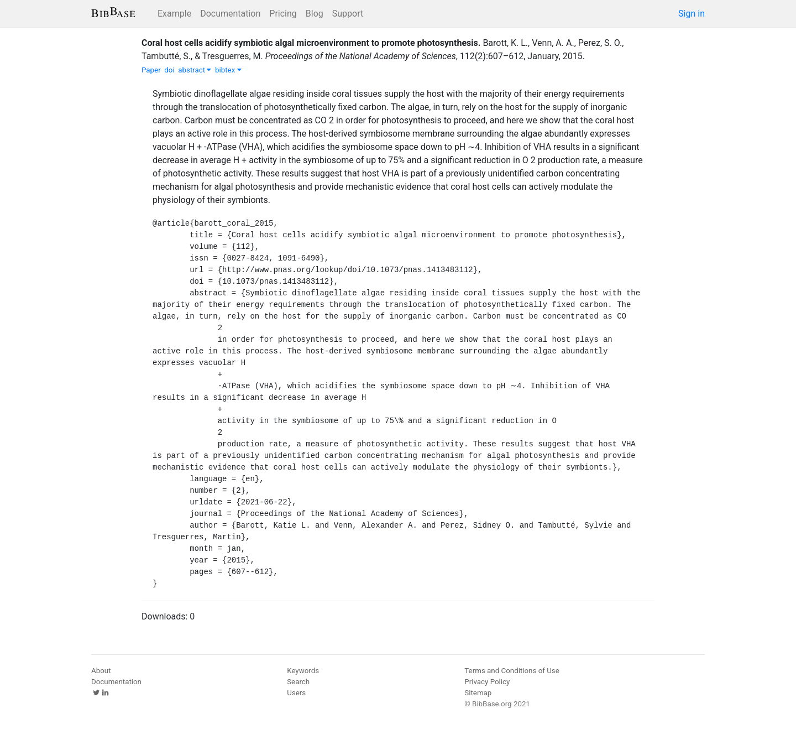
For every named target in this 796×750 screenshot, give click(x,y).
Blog (314, 13)
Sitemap (477, 693)
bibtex (228, 70)
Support (347, 13)
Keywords (303, 670)
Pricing (283, 13)
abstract (194, 70)
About (101, 670)
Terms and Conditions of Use (511, 670)
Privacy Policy (487, 682)
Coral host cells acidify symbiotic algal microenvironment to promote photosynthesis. (311, 43)
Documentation (230, 13)
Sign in (691, 13)
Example (174, 13)
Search (298, 682)
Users (296, 693)
